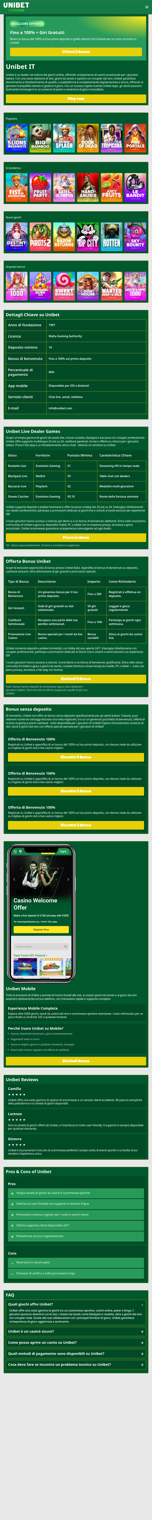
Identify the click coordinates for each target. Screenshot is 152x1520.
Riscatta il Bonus (76, 757)
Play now (76, 98)
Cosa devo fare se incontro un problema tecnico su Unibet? (76, 1364)
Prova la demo (76, 537)
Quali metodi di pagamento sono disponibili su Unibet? (76, 1353)
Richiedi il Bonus (76, 678)
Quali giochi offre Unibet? (76, 1304)
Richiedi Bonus (76, 1061)
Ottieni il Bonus (76, 51)
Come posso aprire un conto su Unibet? (76, 1342)
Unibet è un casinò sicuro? (76, 1331)
